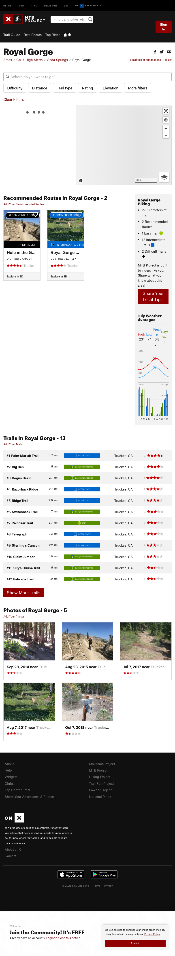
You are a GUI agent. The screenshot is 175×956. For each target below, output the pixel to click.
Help (8, 770)
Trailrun (50, 5)
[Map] (123, 145)
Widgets (11, 777)
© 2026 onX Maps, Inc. (76, 885)
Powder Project (100, 790)
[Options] (164, 177)
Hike (34, 5)
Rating (87, 88)
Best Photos (33, 35)
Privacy (108, 885)
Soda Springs (57, 60)
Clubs (9, 783)
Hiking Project (99, 777)
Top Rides (52, 35)
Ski (66, 5)
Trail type (64, 88)
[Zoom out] (166, 135)
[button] (155, 51)
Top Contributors (17, 790)
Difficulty (14, 88)
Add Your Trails (13, 444)
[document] (135, 937)
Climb (7, 5)
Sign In (163, 26)
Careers (10, 856)
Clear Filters (13, 99)
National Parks (100, 797)
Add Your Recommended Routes (23, 204)
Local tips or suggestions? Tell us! (151, 59)
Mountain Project (102, 764)
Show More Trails (23, 592)
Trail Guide (11, 35)
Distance (39, 88)
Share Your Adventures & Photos (29, 797)
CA (18, 60)
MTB (21, 5)
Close (135, 943)
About (9, 764)
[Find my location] (166, 120)
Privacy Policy (152, 934)
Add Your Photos (13, 616)
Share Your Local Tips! (153, 296)
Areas (7, 60)
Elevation (110, 88)
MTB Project (98, 770)
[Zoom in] (166, 128)
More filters (137, 88)
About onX (13, 849)
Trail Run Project (101, 783)
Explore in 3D (15, 276)
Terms (96, 885)
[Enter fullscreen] (166, 111)
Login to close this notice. (63, 938)
